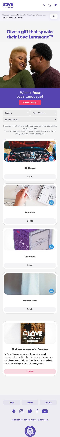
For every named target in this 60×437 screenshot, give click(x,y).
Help (12, 402)
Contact (48, 402)
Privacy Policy (30, 420)
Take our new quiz (30, 102)
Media (30, 402)
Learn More (18, 17)
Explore (30, 371)
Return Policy (43, 420)
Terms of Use (17, 420)
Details (30, 177)
